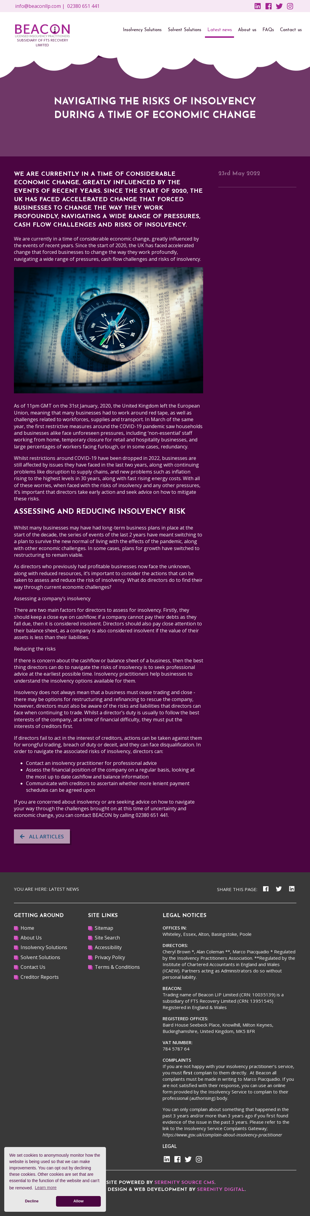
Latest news (64, 889)
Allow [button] (78, 1201)
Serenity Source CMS (184, 1182)
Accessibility (108, 947)
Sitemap (104, 928)
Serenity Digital (221, 1189)
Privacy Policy (110, 957)
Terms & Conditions (117, 967)
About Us (31, 937)
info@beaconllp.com (38, 6)
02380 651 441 (83, 6)
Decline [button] (31, 1201)
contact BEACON (93, 815)
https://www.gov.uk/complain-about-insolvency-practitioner (222, 1135)
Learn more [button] (46, 1187)
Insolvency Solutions (44, 947)
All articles (42, 836)
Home (27, 928)
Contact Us (33, 967)
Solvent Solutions (40, 957)
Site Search (107, 937)
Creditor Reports (40, 977)
